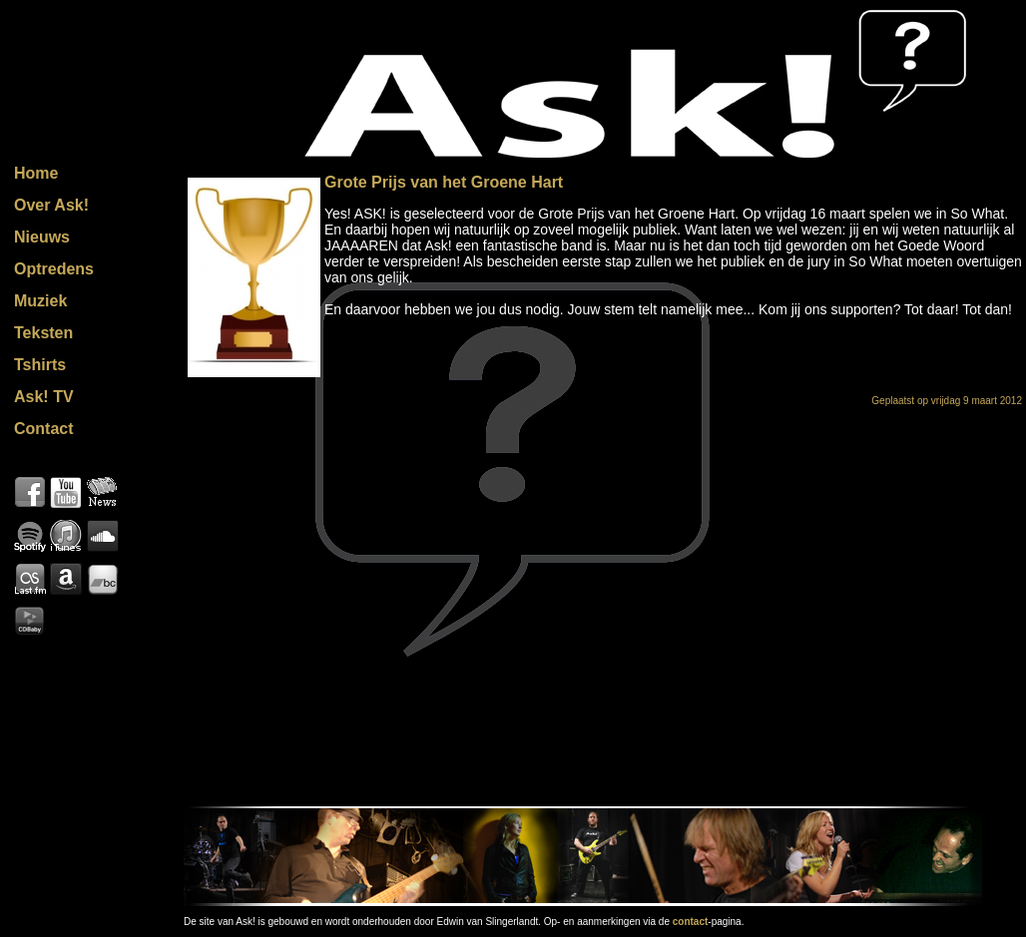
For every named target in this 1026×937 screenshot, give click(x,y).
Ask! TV (44, 396)
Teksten (43, 332)
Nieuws (42, 237)
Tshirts (40, 364)
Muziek (40, 300)
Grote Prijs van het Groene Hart (443, 182)
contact (691, 921)
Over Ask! (51, 205)
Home (36, 173)
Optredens (54, 268)
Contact (44, 428)
